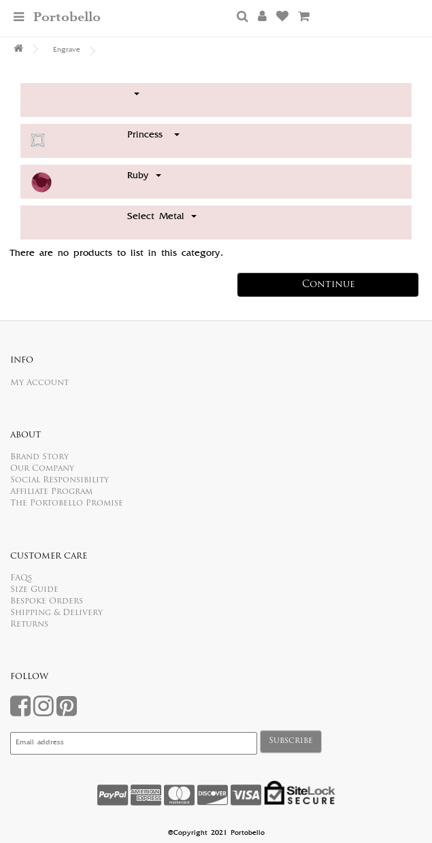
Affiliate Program (51, 492)
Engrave (66, 50)
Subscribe (291, 741)
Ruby (144, 176)
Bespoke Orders (46, 601)
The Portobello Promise (66, 503)
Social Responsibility (59, 480)
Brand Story (39, 457)
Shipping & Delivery (56, 613)
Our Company (42, 469)
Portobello (67, 17)
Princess (153, 135)
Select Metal (162, 217)
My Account (39, 383)
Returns (29, 625)
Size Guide (34, 590)
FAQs (21, 578)
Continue (328, 285)
